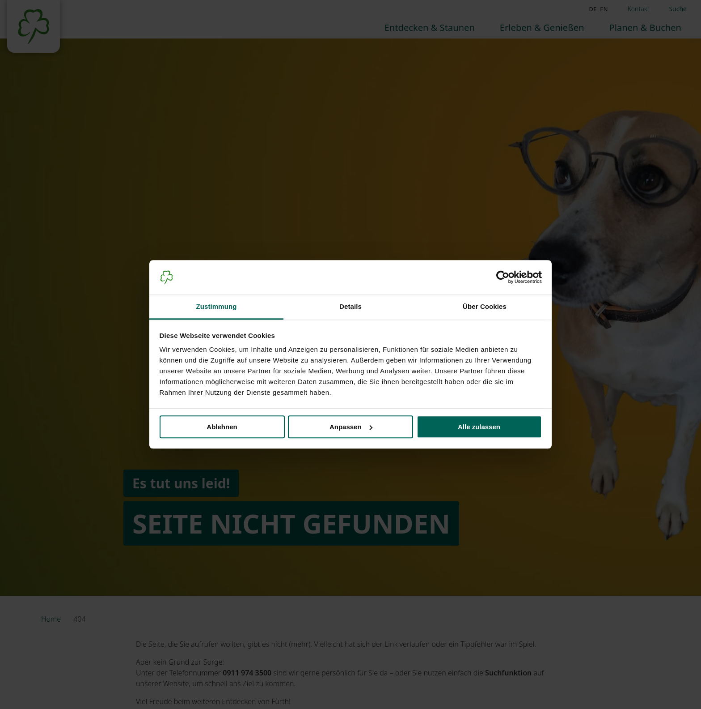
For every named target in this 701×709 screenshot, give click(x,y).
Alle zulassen (479, 427)
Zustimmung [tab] (216, 306)
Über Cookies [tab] (485, 306)
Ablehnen (222, 427)
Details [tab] (350, 306)
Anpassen (350, 427)
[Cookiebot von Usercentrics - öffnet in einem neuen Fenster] (503, 277)
